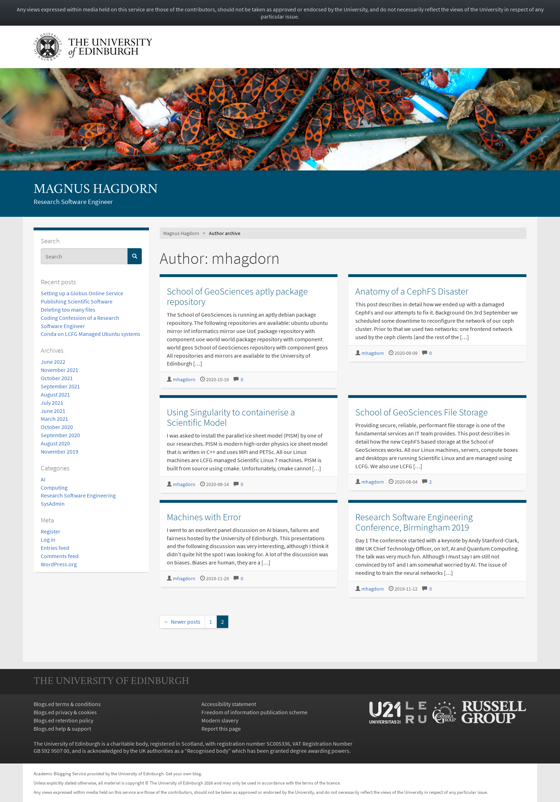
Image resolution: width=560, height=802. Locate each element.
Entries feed (55, 547)
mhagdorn (184, 380)
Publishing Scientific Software (76, 301)
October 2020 (57, 426)
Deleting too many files (68, 309)
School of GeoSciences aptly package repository (237, 296)
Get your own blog (183, 773)
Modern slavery (219, 720)
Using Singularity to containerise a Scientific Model (231, 417)
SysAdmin (53, 503)
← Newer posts (182, 621)
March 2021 (54, 418)
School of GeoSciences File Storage (421, 412)
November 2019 (59, 451)
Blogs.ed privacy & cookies (65, 712)
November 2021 (59, 369)
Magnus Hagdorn (96, 190)
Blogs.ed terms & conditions (67, 704)
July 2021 (52, 402)
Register (50, 531)
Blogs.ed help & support (62, 728)
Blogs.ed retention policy (63, 720)
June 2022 (53, 361)
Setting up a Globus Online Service (82, 293)
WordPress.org (59, 564)
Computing (54, 487)
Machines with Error (204, 517)
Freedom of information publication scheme (254, 712)
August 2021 (55, 394)
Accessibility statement (228, 704)
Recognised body (207, 750)
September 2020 (60, 435)
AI (43, 479)
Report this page (221, 728)
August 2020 (55, 443)
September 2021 (60, 386)
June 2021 (53, 410)
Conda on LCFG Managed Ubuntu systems (90, 333)
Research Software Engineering (78, 495)
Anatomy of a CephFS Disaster (411, 291)
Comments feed (60, 556)
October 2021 (57, 378)
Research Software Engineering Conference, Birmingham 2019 (414, 522)
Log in (48, 539)
